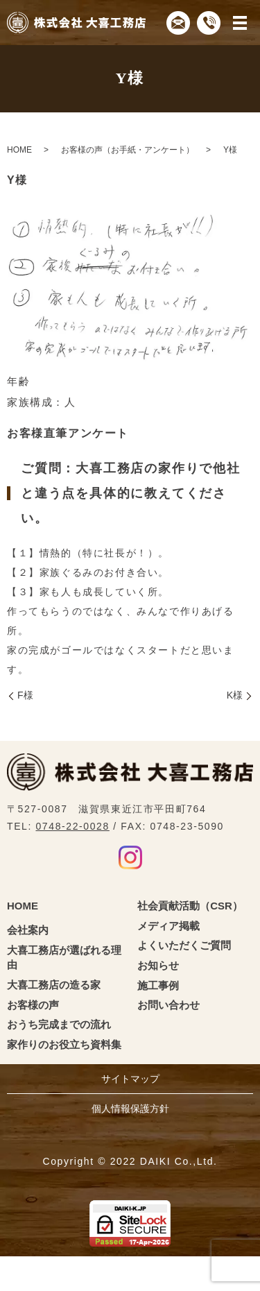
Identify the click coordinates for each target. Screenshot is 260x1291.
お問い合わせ (168, 1005)
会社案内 (28, 930)
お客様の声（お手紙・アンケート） (127, 150)
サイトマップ (130, 1078)
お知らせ (158, 965)
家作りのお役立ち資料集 (64, 1044)
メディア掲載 (168, 926)
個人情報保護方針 (130, 1108)
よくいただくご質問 (184, 945)
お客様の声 (33, 1005)
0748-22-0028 (72, 826)
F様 (25, 695)
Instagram (130, 857)
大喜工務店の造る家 (54, 985)
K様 (235, 695)
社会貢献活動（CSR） (190, 906)
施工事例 (158, 985)
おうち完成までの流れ (59, 1024)
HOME (19, 150)
